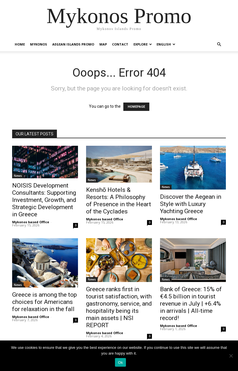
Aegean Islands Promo (73, 44)
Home (20, 44)
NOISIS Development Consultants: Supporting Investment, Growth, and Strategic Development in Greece (44, 200)
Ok (120, 362)
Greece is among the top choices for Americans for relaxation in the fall (44, 302)
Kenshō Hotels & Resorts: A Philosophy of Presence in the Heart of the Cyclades (118, 200)
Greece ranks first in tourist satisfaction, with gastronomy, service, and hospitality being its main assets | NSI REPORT (119, 307)
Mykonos (38, 44)
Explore (142, 44)
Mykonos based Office (30, 222)
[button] (219, 44)
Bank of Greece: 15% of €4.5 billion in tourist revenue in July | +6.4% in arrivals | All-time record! (191, 303)
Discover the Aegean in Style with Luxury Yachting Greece (190, 204)
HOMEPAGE (136, 107)
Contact (120, 44)
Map (103, 44)
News (18, 176)
